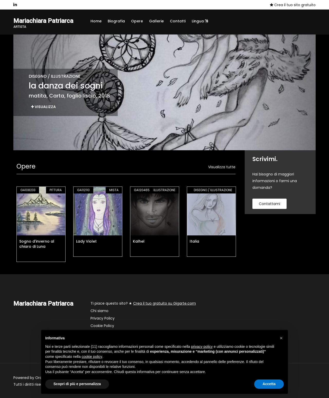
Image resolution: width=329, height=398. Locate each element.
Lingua (200, 21)
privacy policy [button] (202, 346)
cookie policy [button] (92, 357)
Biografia (116, 21)
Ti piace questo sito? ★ (143, 303)
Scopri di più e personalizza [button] (77, 384)
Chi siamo (99, 310)
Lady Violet (86, 241)
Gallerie (156, 21)
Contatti (178, 21)
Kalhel (138, 241)
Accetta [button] (269, 384)
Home (96, 21)
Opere (137, 21)
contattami (269, 203)
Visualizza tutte (221, 167)
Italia (194, 241)
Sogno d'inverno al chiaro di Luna (36, 244)
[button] (281, 338)
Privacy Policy (102, 318)
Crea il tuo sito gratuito (293, 4)
